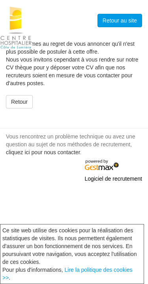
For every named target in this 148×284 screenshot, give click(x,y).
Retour (19, 102)
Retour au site (120, 20)
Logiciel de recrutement (113, 179)
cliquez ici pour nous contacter (43, 152)
